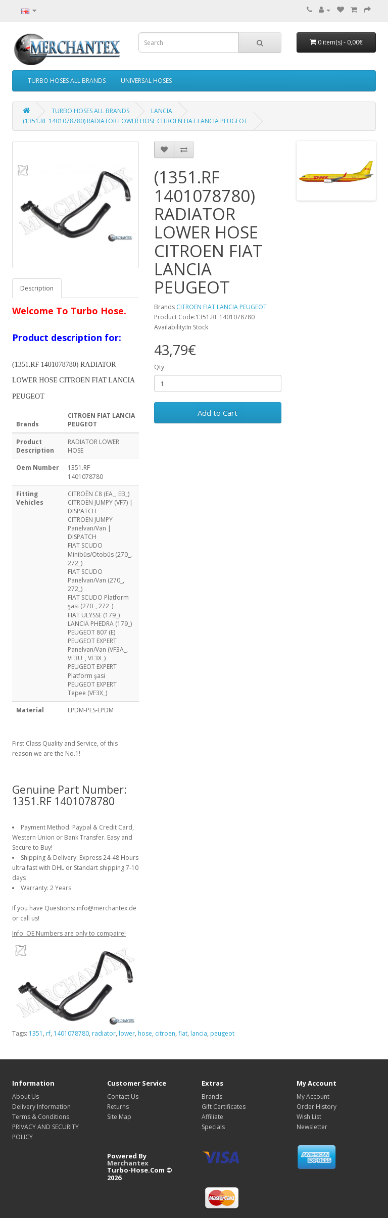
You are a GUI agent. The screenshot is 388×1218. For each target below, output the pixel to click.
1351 (36, 1033)
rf (48, 1033)
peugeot (222, 1033)
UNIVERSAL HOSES (146, 80)
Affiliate (212, 1116)
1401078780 (71, 1033)
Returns (118, 1106)
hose (145, 1033)
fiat (182, 1033)
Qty (159, 367)
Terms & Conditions (40, 1116)
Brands (212, 1096)
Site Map (119, 1116)
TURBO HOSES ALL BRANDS (67, 80)
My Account (313, 1096)
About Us (25, 1096)
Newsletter (312, 1127)
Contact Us (122, 1096)
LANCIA (161, 111)
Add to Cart (217, 413)
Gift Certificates (224, 1106)
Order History (316, 1106)
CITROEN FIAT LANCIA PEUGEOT (221, 307)
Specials (213, 1127)
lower (127, 1033)
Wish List (309, 1116)
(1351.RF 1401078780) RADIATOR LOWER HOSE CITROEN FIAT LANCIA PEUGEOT (135, 121)
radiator (104, 1033)
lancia (198, 1033)
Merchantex (128, 1162)
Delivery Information (41, 1106)
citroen (165, 1033)
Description (37, 288)
